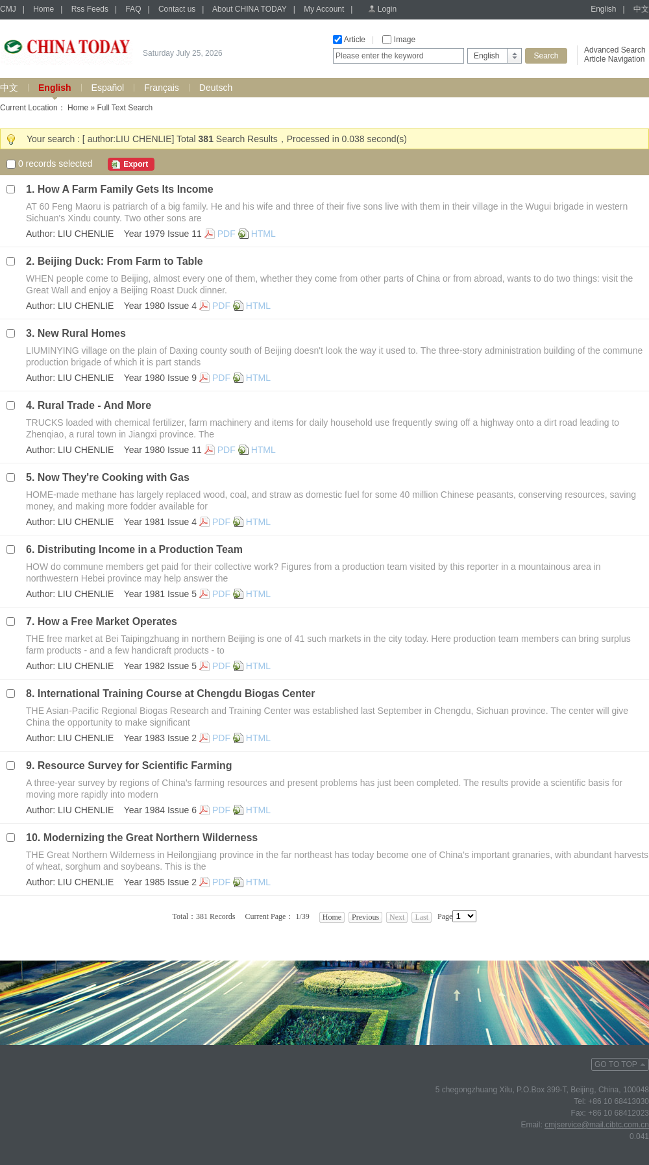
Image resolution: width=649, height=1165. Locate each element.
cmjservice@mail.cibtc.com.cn (597, 1124)
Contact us (176, 9)
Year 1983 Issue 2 (160, 738)
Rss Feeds (89, 9)
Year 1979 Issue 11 (163, 233)
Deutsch (215, 87)
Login (387, 9)
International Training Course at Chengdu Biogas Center (176, 693)
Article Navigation (614, 59)
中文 (641, 9)
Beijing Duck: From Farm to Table (120, 261)
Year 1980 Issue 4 (160, 305)
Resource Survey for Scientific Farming (135, 765)
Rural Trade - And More (94, 405)
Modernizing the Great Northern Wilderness (150, 837)
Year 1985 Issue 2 (160, 882)
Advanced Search (615, 50)
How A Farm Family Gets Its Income (126, 189)
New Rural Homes (82, 333)
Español (108, 87)
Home (43, 9)
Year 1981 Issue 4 (160, 522)
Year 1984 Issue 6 (160, 810)
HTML (263, 233)
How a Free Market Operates (107, 621)
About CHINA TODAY (249, 9)
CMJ (8, 9)
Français (161, 87)
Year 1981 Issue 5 (160, 594)
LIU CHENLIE (86, 233)
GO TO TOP (615, 1064)
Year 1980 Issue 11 (163, 450)
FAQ (133, 9)
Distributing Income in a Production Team (140, 549)
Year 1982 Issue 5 (160, 666)
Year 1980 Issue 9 (160, 378)
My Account (324, 9)
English (603, 9)
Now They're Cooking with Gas (114, 477)
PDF (226, 233)
